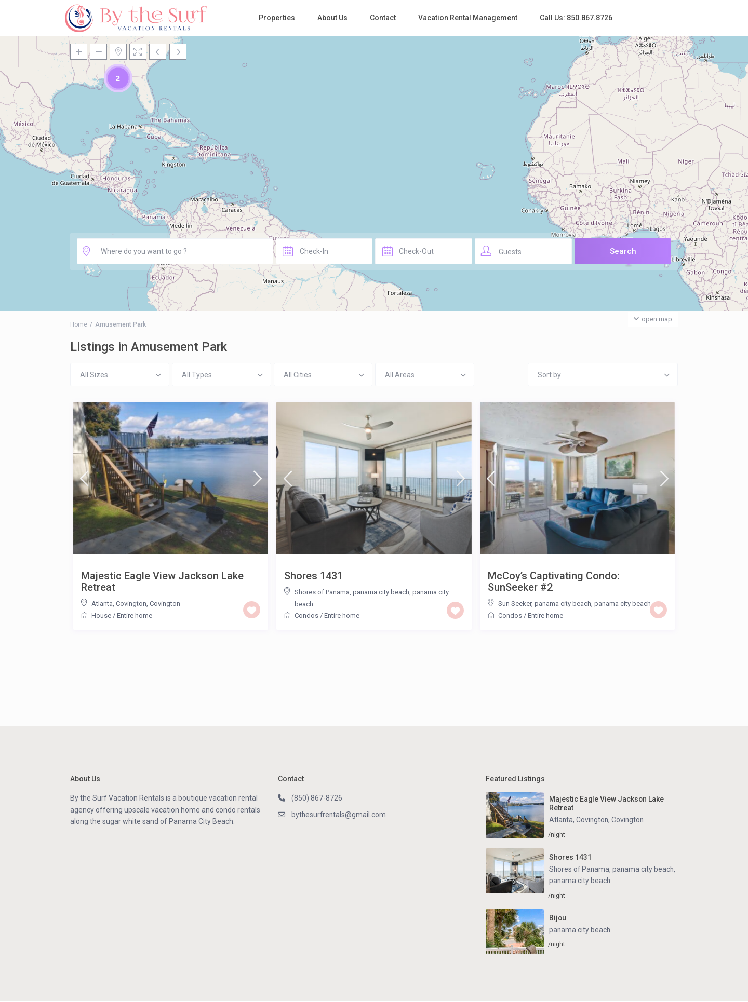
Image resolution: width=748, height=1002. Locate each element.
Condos (306, 615)
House (101, 615)
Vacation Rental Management (467, 17)
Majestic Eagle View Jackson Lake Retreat (162, 581)
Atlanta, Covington (118, 603)
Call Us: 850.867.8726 (576, 17)
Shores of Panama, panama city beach (352, 592)
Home (78, 324)
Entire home (134, 615)
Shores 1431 (313, 575)
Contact (383, 17)
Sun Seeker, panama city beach (544, 603)
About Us (332, 17)
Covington (165, 603)
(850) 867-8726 (316, 798)
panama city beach (622, 603)
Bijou (558, 918)
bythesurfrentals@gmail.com (339, 814)
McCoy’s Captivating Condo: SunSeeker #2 (554, 581)
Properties (277, 17)
